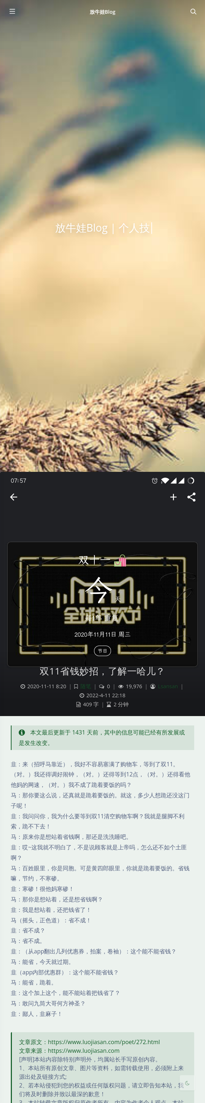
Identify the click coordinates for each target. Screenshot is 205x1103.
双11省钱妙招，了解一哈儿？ (102, 670)
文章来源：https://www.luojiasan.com (69, 1051)
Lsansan (168, 686)
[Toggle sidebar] (12, 11)
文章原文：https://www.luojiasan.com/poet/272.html (89, 1042)
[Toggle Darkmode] (187, 1082)
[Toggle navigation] (193, 11)
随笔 (85, 686)
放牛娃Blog (103, 11)
